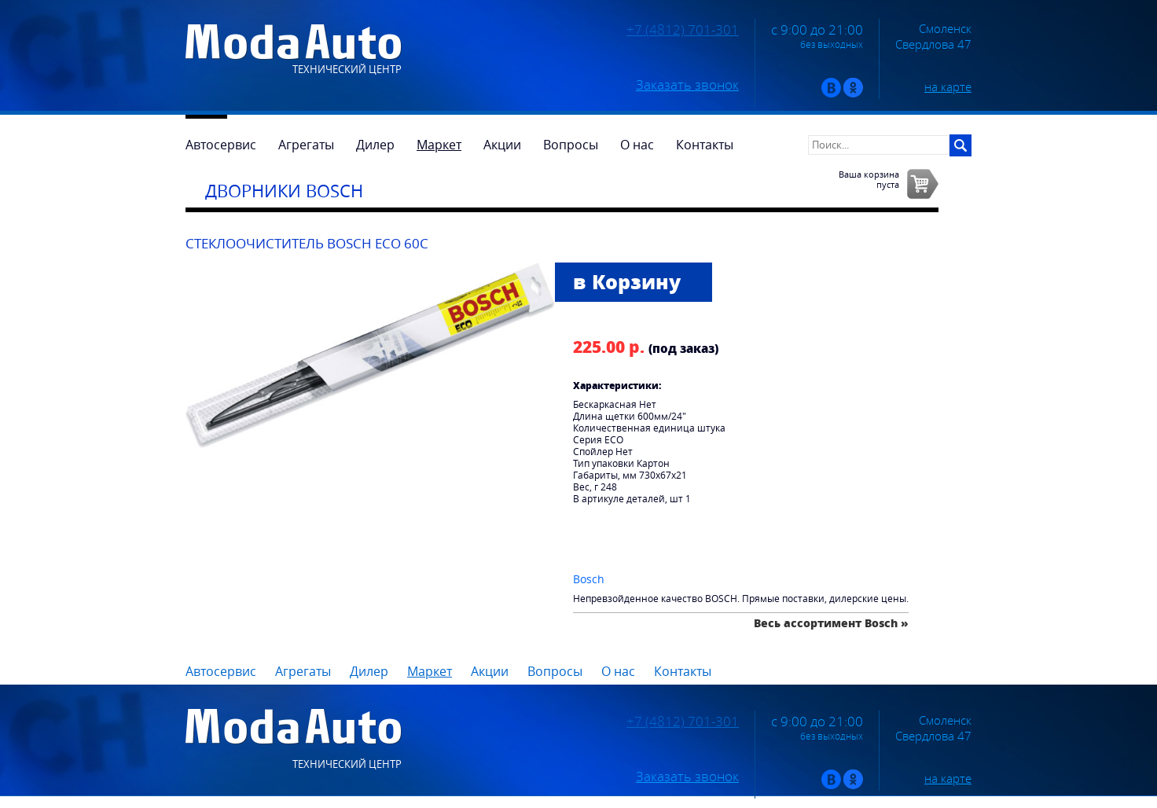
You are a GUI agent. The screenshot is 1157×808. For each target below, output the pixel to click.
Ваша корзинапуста (869, 179)
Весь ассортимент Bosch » (831, 622)
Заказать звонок (687, 85)
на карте (948, 86)
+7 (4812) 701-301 (682, 30)
